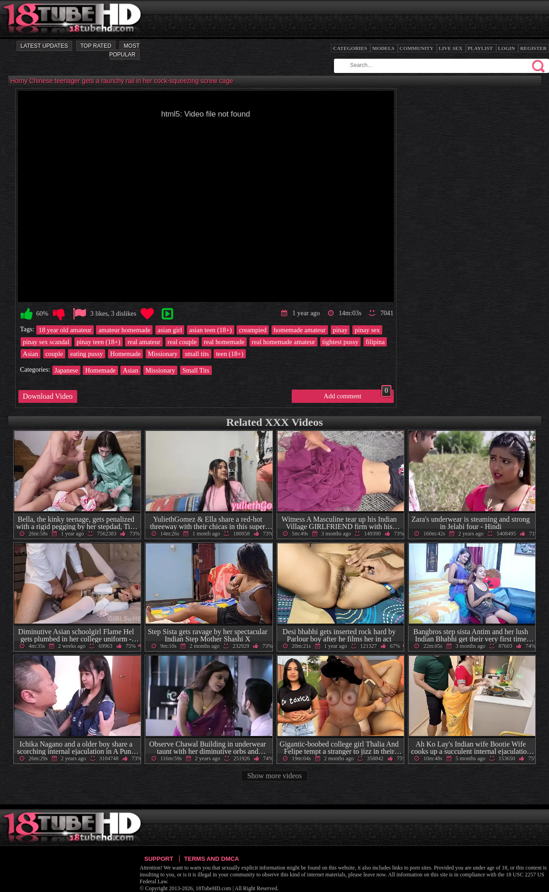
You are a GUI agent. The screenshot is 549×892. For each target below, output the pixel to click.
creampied (252, 330)
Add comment (357, 395)
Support (158, 858)
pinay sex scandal (46, 342)
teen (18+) (229, 353)
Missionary (163, 353)
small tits (197, 353)
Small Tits (195, 370)
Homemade (125, 353)
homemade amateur (300, 330)
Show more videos (274, 776)
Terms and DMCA (211, 858)
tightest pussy (341, 342)
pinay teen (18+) (98, 342)
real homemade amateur (283, 342)
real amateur (143, 342)
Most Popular (124, 50)
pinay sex (367, 330)
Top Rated (95, 46)
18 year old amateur (65, 330)
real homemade (224, 342)
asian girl (170, 330)
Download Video (48, 396)
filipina (375, 342)
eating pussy (86, 353)
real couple (182, 342)
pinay (340, 330)
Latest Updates (44, 46)
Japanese (66, 370)
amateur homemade (124, 330)
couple (54, 353)
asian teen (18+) (210, 330)
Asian (31, 353)
